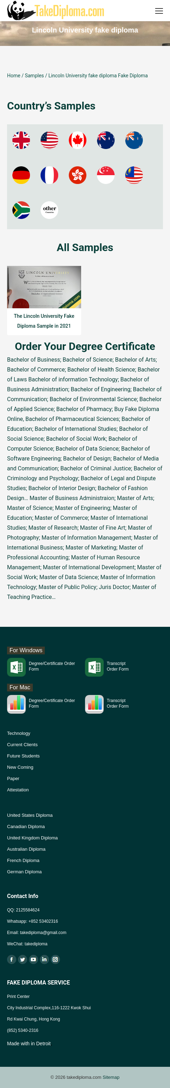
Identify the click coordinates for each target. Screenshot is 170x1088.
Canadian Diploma (26, 826)
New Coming (20, 767)
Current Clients (22, 744)
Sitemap (111, 1077)
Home (13, 75)
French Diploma (23, 860)
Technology (18, 733)
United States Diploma (30, 815)
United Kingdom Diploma (32, 837)
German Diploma (24, 871)
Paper (13, 778)
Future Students (23, 756)
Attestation (18, 789)
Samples (34, 75)
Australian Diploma (26, 849)
